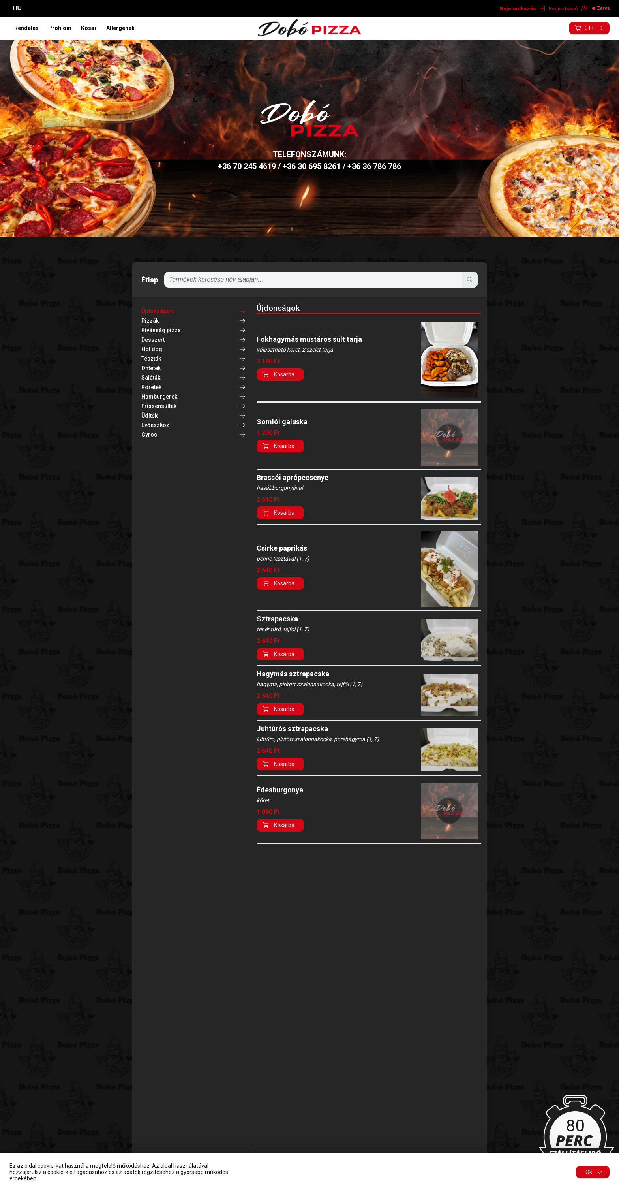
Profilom (59, 28)
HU (17, 8)
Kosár (89, 28)
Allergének (120, 28)
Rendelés (26, 28)
